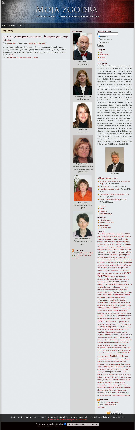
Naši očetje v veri (105, 228)
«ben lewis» (107, 244)
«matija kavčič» (113, 289)
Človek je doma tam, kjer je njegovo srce (113, 199)
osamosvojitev (104, 54)
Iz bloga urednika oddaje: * (107, 178)
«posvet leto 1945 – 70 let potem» (118, 324)
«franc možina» (123, 260)
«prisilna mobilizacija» (105, 332)
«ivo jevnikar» (123, 268)
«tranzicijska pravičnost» (113, 372)
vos (121, 380)
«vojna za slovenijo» (112, 380)
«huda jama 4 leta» (120, 262)
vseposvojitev (101, 385)
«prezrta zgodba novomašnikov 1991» (115, 329)
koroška (16, 57)
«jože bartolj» (119, 273)
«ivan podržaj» (112, 267)
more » (11, 55)
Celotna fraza (104, 42)
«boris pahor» (111, 247)
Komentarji (89, 253)
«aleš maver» (107, 236)
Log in (19, 25)
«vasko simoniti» (108, 377)
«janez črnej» (107, 273)
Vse (101, 52)
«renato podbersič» (104, 335)
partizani (100, 316)
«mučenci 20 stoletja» (112, 310)
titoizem (109, 369)
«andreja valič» (126, 236)
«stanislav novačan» (114, 361)
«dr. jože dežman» (103, 254)
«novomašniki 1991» (110, 313)
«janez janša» (120, 270)
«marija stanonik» (104, 287)
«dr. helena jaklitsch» (111, 252)
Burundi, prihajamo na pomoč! (109, 189)
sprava (125, 356)
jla (113, 273)
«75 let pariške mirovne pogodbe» (112, 234)
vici (120, 377)
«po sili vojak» (125, 318)
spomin (116, 355)
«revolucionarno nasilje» (105, 337)
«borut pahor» (121, 247)
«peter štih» (116, 318)
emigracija (125, 257)
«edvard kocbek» (116, 257)
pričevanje (117, 332)
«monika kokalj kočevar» (108, 308)
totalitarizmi (32, 43)
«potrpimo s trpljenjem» (107, 327)
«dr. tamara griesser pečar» (120, 255)
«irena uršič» (121, 265)
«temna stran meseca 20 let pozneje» (111, 367)
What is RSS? (75, 258)
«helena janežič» (107, 262)
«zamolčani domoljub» (114, 387)
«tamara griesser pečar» (115, 364)
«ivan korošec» (102, 267)
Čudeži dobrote (105, 186)
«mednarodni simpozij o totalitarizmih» (116, 295)
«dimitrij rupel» (111, 249)
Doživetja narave (105, 220)
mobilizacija (112, 297)
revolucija (129, 334)
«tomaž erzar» (118, 369)
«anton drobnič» (118, 239)
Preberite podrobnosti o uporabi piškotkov (67, 420)
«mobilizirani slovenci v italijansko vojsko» (117, 305)
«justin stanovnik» (110, 279)
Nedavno (103, 206)
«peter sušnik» (107, 318)
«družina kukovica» (103, 257)
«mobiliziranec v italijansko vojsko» (111, 300)
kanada (10, 57)
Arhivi (102, 208)
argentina (119, 242)
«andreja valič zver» (104, 239)
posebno (102, 57)
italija (129, 265)
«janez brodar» (111, 270)
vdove (116, 377)
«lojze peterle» (114, 284)
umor (112, 375)
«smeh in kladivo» (103, 356)
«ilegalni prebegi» (110, 265)
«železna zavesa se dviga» (121, 395)
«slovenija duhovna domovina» (107, 345)
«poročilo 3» (114, 322)
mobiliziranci (120, 297)
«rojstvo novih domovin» (122, 337)
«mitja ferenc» (102, 297)
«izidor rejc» (101, 270)
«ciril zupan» (101, 249)
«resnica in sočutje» (118, 334)
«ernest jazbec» (112, 260)
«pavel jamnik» (121, 316)
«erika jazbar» (102, 260)
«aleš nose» (116, 236)
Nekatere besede (106, 39)
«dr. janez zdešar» (125, 252)
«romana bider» (102, 340)
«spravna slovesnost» (104, 359)
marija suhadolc (26, 57)
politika (103, 321)
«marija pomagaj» (126, 284)
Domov (4, 25)
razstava (124, 332)
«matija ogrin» (123, 289)
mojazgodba (11, 43)
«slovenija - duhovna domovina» (115, 342)
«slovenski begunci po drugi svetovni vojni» (117, 350)
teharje (127, 364)
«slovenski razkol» (123, 353)
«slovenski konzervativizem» (106, 353)
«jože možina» (117, 276)
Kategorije (103, 211)
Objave (82, 253)
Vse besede (104, 36)
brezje (128, 247)
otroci (129, 313)
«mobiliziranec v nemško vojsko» (109, 303)
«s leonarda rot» (113, 340)
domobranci (120, 249)
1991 (99, 234)
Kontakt (12, 25)
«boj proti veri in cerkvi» (121, 244)
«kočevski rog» (114, 282)
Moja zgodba (104, 225)
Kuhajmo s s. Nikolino (107, 222)
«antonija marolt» (109, 242)
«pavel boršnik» (110, 316)
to (112, 369)
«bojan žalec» (102, 247)
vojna (123, 377)
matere (105, 289)
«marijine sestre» (116, 287)
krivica (106, 284)
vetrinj (35, 57)
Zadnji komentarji (106, 214)
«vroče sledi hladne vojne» (115, 382)
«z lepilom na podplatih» (115, 385)
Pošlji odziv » (41, 43)
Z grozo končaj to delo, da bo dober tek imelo (114, 194)
